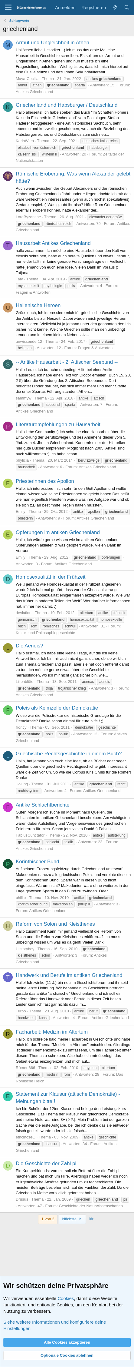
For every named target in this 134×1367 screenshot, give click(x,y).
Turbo (21, 1011)
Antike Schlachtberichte (43, 805)
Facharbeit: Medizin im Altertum (52, 1032)
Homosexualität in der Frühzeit (51, 577)
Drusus (22, 1199)
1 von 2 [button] (47, 1219)
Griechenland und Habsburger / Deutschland (66, 105)
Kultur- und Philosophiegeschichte (45, 632)
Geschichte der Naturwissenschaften (91, 1206)
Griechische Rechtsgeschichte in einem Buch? (69, 754)
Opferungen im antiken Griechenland (58, 532)
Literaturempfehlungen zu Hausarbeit (58, 424)
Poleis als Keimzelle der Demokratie (57, 708)
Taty (19, 279)
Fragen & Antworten (33, 292)
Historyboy (25, 949)
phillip (21, 897)
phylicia (22, 460)
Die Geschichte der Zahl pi (46, 1163)
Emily (20, 511)
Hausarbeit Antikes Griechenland (53, 243)
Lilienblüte (25, 681)
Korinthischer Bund (37, 861)
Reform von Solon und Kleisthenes (55, 924)
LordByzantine (28, 217)
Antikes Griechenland (34, 91)
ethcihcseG (25, 1137)
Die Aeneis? (29, 646)
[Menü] (8, 7)
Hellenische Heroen (38, 305)
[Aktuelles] (115, 7)
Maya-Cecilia (27, 78)
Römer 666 (25, 1067)
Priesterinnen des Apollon (45, 481)
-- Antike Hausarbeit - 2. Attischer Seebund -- (67, 362)
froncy (21, 727)
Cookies (65, 1298)
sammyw (23, 398)
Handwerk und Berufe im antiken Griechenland (69, 975)
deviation (23, 612)
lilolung (22, 784)
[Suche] (127, 7)
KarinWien (25, 141)
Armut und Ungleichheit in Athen (52, 42)
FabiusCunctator (30, 835)
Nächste (72, 1219)
